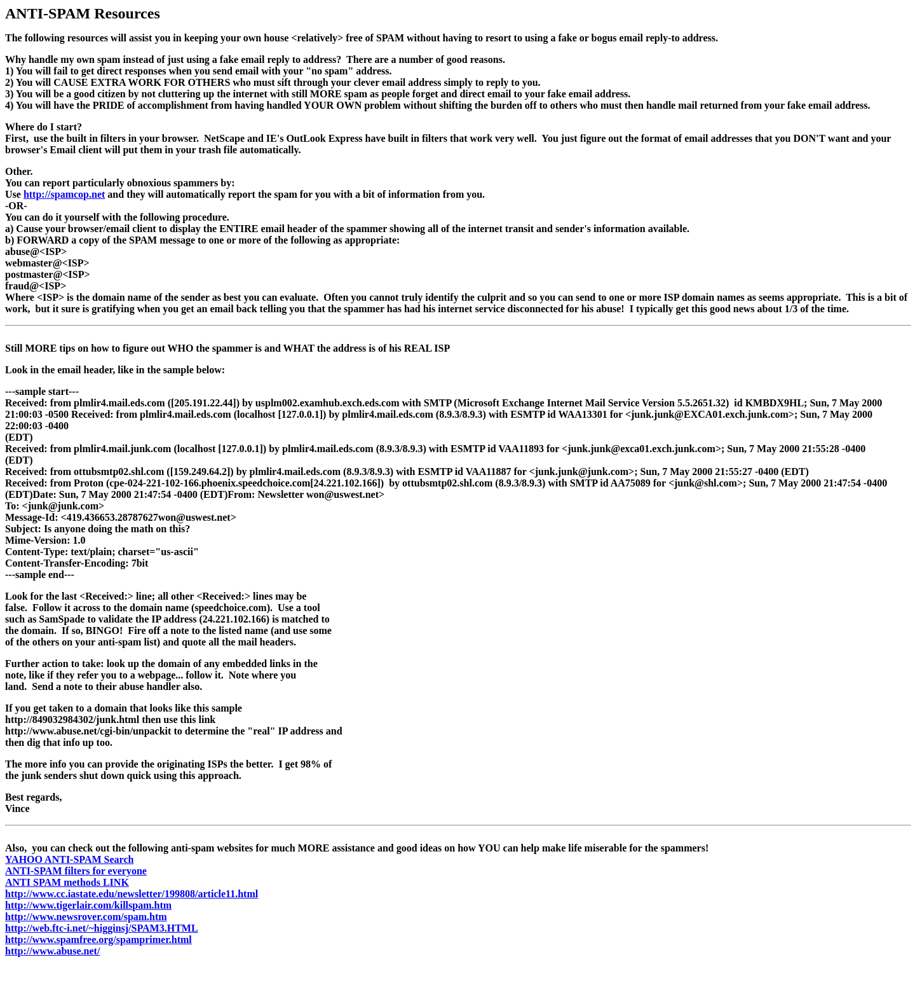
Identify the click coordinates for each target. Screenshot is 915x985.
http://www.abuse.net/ (52, 951)
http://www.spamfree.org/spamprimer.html (98, 939)
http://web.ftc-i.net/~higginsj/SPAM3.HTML (101, 928)
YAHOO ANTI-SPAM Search (69, 859)
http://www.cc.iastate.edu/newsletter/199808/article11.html (131, 893)
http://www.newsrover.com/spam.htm (86, 916)
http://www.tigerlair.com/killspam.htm (88, 905)
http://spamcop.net (64, 194)
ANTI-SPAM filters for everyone (76, 870)
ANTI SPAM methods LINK (67, 882)
